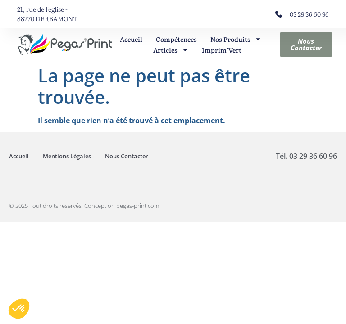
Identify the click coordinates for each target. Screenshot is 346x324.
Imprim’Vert (221, 49)
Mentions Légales (67, 156)
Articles (170, 50)
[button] (19, 309)
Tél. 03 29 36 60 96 (306, 156)
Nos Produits (235, 39)
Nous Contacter (126, 156)
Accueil (131, 39)
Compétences (176, 39)
